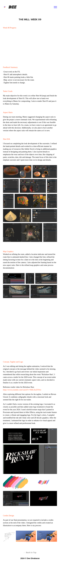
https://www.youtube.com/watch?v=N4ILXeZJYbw (22, 390)
